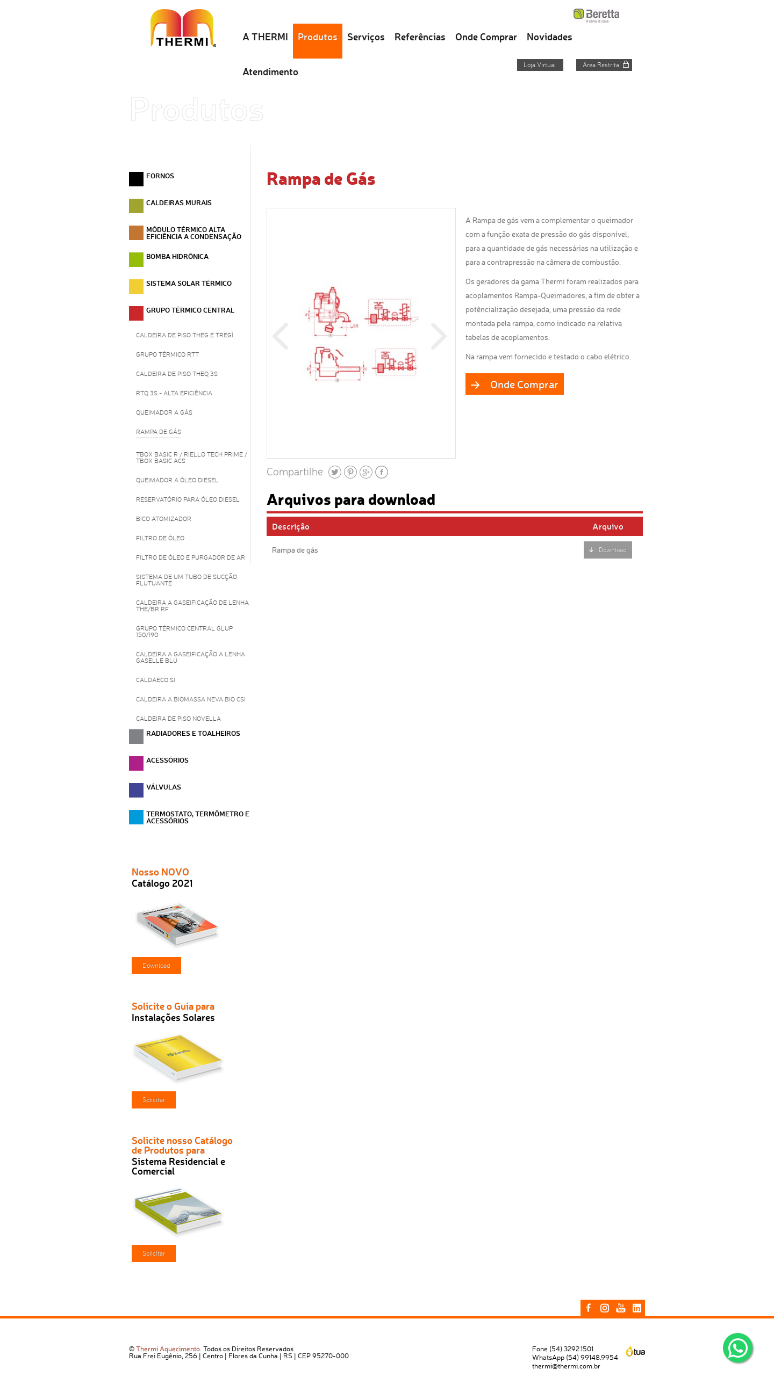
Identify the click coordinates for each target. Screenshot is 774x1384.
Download (156, 965)
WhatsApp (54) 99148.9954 (575, 1357)
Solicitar (153, 1100)
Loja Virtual (540, 65)
